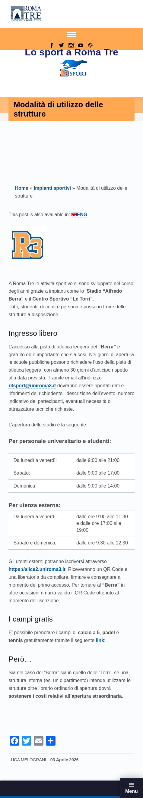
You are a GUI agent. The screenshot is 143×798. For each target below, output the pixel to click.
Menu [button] (131, 791)
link (100, 640)
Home (21, 188)
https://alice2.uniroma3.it (36, 569)
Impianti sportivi (52, 188)
